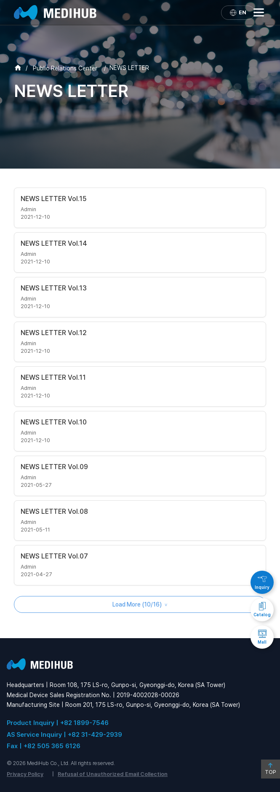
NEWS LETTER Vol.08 (54, 511)
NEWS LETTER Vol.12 (54, 333)
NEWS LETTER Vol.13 (54, 288)
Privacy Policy (25, 774)
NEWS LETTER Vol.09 (54, 467)
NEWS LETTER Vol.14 (54, 243)
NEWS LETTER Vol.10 (54, 422)
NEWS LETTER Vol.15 (54, 199)
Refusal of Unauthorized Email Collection (113, 774)
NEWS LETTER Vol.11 (53, 377)
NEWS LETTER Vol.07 (54, 556)
